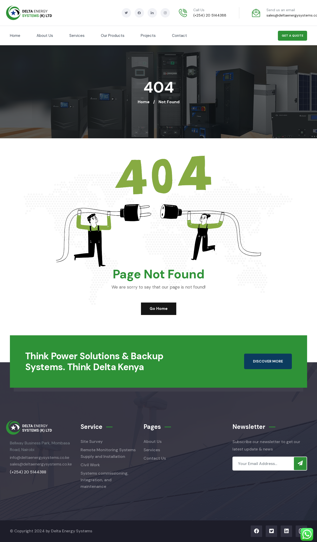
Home (15, 35)
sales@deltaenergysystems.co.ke (41, 464)
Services (77, 35)
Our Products (112, 35)
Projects (148, 35)
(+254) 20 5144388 (209, 15)
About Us (45, 35)
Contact (179, 35)
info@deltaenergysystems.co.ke (39, 457)
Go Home (159, 308)
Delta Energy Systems (71, 531)
